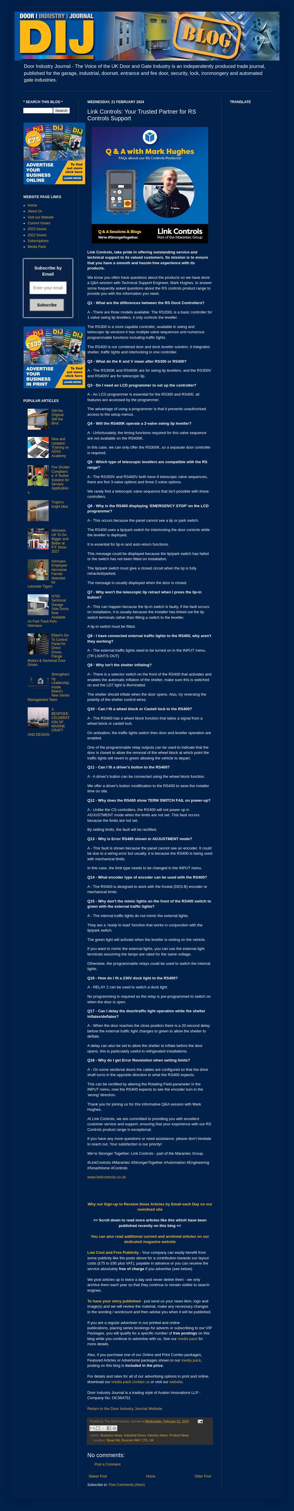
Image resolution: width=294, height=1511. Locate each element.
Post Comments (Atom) (127, 1485)
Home (150, 1476)
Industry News (157, 1435)
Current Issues (39, 223)
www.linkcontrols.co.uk (106, 1177)
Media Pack (37, 247)
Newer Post (98, 1476)
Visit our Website (41, 217)
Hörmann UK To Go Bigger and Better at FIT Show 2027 (60, 540)
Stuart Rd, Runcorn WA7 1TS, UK (130, 1440)
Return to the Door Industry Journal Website (124, 1408)
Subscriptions (38, 241)
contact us (141, 1382)
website (176, 1382)
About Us (35, 211)
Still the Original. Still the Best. (58, 417)
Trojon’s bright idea (60, 504)
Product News (179, 1435)
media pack (187, 1339)
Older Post (202, 1476)
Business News (111, 1435)
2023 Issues (37, 229)
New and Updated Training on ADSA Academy (60, 447)
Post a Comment (108, 1464)
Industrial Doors (135, 1435)
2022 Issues (37, 235)
